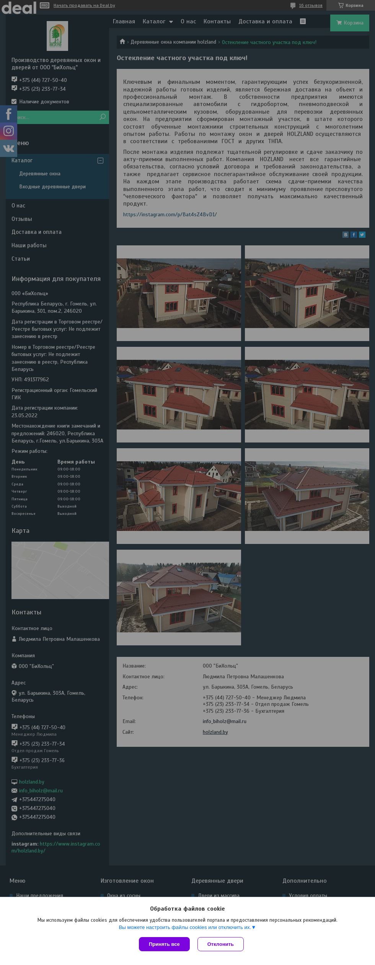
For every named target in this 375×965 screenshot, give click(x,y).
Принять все (164, 944)
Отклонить (220, 944)
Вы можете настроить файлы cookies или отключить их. (185, 927)
